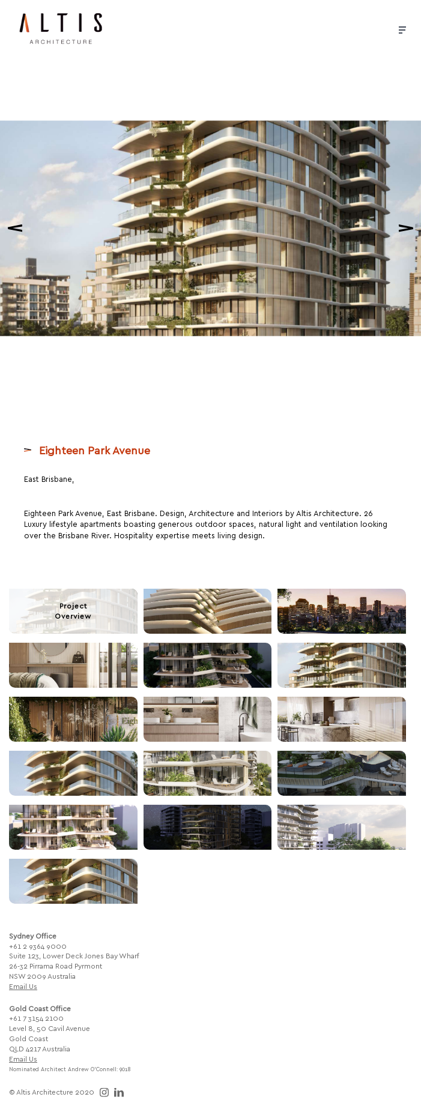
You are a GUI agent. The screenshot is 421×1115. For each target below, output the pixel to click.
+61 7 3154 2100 (36, 1018)
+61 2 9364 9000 (38, 946)
